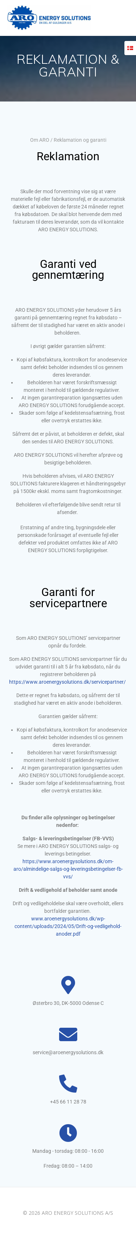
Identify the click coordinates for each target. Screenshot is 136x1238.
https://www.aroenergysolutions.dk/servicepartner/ (67, 682)
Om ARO (39, 140)
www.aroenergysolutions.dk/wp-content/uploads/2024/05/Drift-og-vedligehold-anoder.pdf (68, 926)
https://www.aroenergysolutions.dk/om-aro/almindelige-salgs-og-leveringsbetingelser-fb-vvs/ (68, 868)
